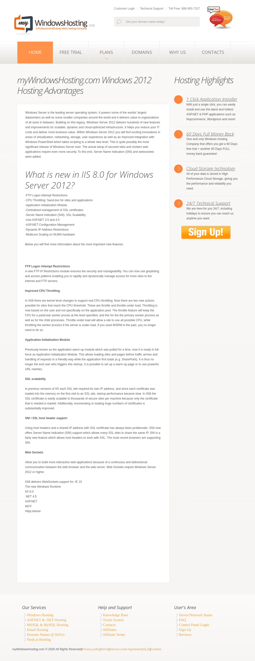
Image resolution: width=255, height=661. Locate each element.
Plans (106, 52)
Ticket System (111, 620)
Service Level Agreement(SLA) (130, 649)
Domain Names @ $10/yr (43, 635)
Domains (142, 52)
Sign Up (182, 630)
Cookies (156, 649)
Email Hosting (35, 630)
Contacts (213, 52)
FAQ (180, 620)
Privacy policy (91, 649)
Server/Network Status (193, 615)
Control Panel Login (191, 625)
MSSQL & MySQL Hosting (45, 625)
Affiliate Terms (111, 635)
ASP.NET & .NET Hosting (44, 620)
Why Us (177, 52)
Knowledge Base (113, 615)
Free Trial (71, 52)
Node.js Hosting (36, 639)
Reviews (182, 635)
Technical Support (151, 8)
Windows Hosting (37, 615)
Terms (105, 649)
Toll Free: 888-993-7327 (184, 8)
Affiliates (107, 630)
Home (35, 52)
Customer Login (124, 8)
